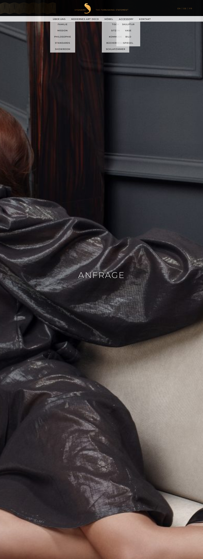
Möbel (109, 19)
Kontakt (145, 19)
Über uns (59, 19)
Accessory (126, 19)
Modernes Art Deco (85, 19)
